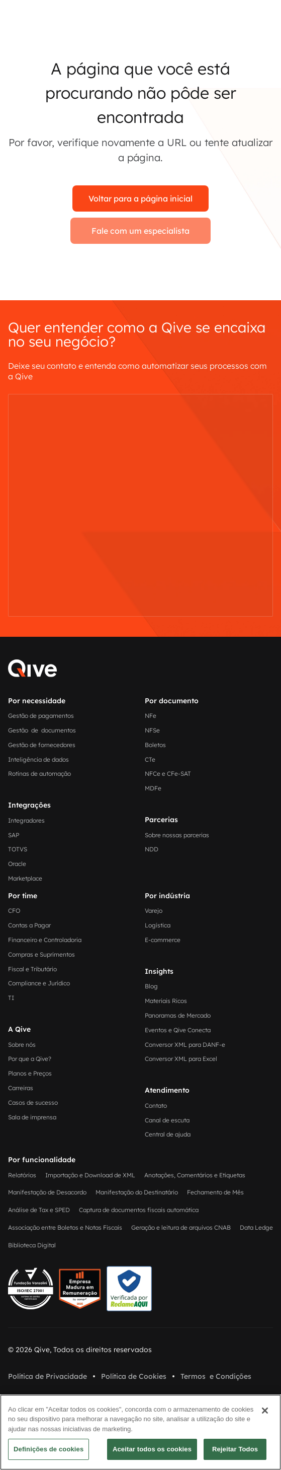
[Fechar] (265, 1410)
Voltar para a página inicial (140, 198)
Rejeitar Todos (235, 1449)
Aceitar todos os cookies (152, 1449)
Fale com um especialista (140, 231)
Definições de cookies (48, 1449)
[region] (140, 1432)
